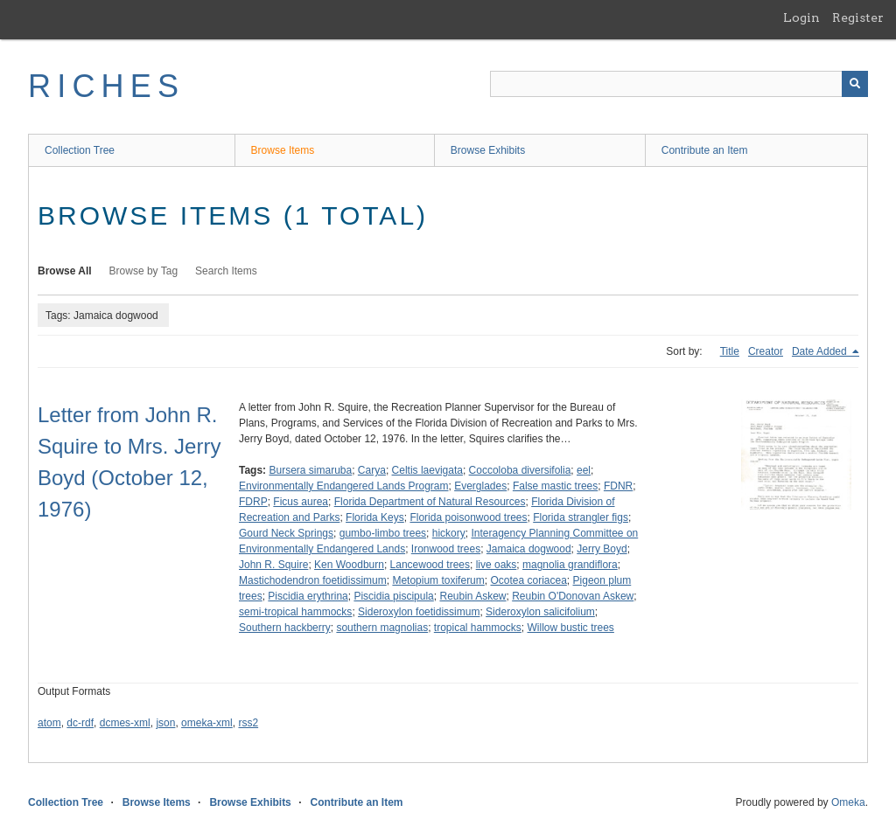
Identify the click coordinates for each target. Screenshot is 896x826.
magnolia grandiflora (570, 565)
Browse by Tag (143, 271)
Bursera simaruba (310, 470)
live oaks (496, 565)
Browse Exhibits (488, 150)
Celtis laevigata (427, 470)
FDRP (253, 502)
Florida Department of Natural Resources (430, 502)
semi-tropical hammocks (295, 612)
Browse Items (283, 150)
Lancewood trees (430, 565)
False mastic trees (555, 486)
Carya (372, 470)
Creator (765, 351)
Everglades (480, 486)
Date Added (821, 351)
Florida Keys (375, 517)
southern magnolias (382, 627)
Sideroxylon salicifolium (540, 612)
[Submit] (855, 84)
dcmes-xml (125, 723)
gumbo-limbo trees (383, 533)
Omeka (848, 802)
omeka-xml (207, 723)
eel (584, 470)
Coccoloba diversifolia (520, 470)
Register (858, 17)
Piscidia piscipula (393, 596)
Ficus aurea (300, 502)
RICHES (106, 86)
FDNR (618, 486)
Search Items (226, 271)
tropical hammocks (478, 627)
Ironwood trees (445, 549)
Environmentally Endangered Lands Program (343, 486)
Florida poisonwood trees (468, 517)
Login (801, 17)
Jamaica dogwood (528, 549)
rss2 (248, 723)
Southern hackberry (285, 627)
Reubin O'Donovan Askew (573, 596)
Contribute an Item (705, 150)
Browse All (65, 271)
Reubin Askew (472, 596)
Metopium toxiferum (438, 580)
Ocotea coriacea (528, 580)
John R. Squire (273, 565)
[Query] (679, 84)
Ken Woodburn (349, 565)
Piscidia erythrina (307, 596)
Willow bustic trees (571, 627)
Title (729, 351)
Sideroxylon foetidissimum (419, 612)
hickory (449, 533)
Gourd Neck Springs (286, 533)
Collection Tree (80, 150)
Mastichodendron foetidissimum (313, 580)
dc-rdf (80, 723)
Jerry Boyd (601, 549)
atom (49, 723)
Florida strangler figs (580, 517)
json (165, 723)
